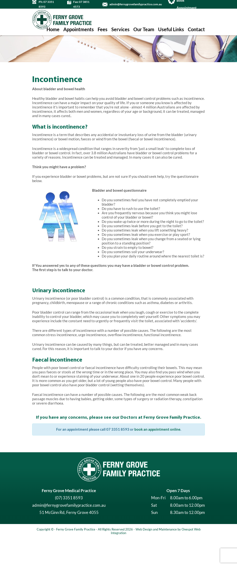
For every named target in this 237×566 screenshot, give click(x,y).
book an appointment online (157, 457)
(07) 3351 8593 (69, 525)
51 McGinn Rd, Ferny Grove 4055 (69, 539)
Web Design (144, 556)
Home (53, 29)
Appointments (78, 29)
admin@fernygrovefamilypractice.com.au (135, 4)
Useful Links (171, 29)
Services (120, 29)
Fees (102, 29)
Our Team (143, 29)
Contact (196, 29)
